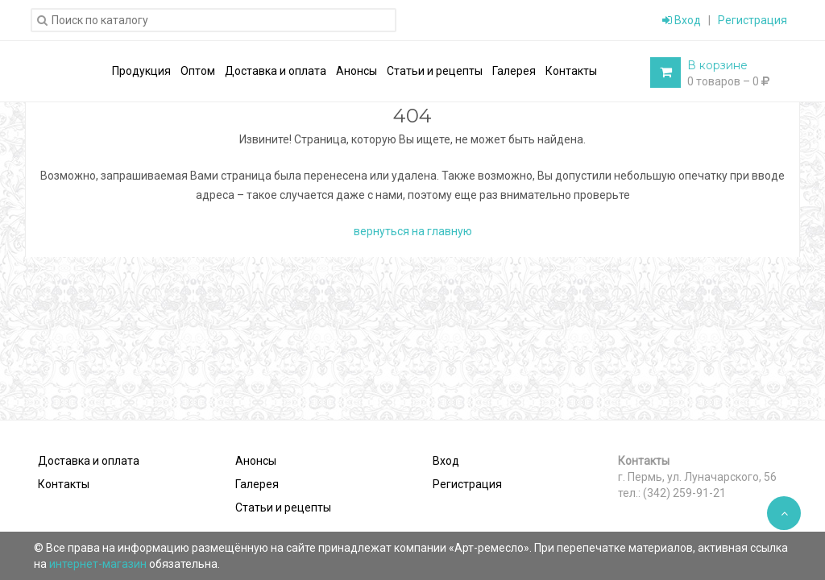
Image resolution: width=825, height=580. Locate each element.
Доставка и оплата (88, 460)
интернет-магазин (99, 563)
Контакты (63, 484)
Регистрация (752, 20)
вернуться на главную (413, 231)
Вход (681, 20)
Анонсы (255, 460)
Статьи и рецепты (283, 507)
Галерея (257, 484)
